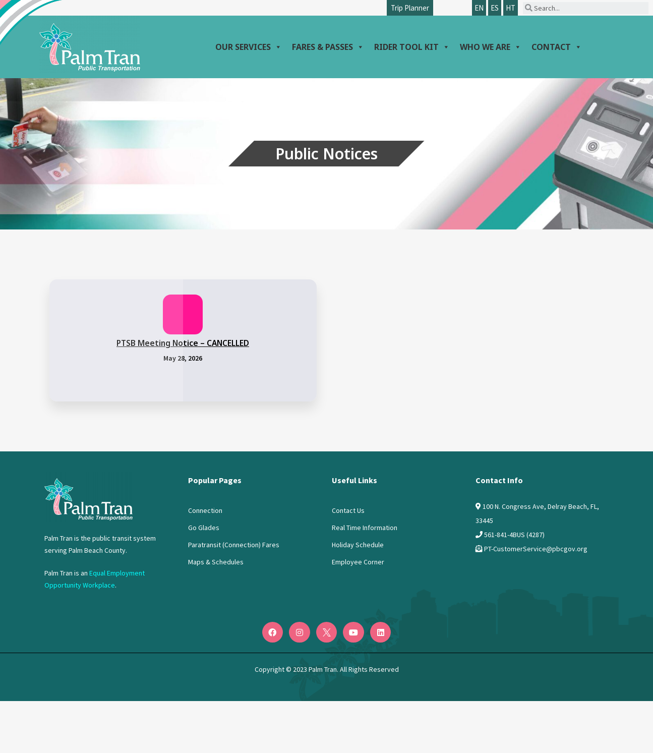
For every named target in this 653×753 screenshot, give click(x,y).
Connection (205, 510)
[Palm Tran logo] (89, 44)
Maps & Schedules (216, 561)
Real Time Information (364, 527)
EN (479, 8)
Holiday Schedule (358, 544)
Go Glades (203, 527)
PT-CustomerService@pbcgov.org (535, 548)
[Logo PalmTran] (88, 497)
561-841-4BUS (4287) (514, 534)
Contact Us (348, 510)
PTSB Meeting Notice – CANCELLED (182, 343)
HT (510, 8)
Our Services (248, 47)
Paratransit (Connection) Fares (233, 544)
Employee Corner (358, 561)
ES (495, 8)
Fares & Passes (328, 47)
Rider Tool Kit (412, 47)
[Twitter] (326, 632)
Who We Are (490, 47)
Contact (556, 47)
